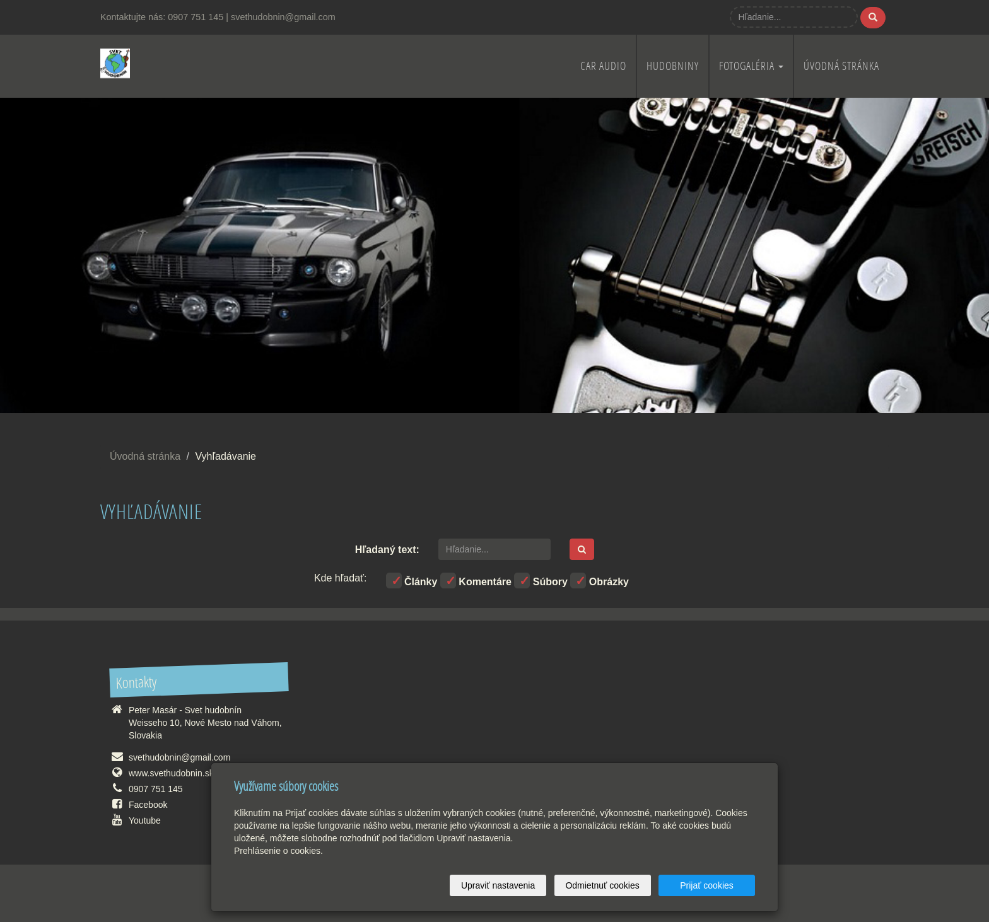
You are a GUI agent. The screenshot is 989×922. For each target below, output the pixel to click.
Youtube (145, 820)
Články (412, 580)
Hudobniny (673, 66)
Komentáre (476, 580)
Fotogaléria (751, 66)
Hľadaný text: (387, 549)
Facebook (148, 805)
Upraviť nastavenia (498, 885)
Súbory (541, 580)
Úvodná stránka (841, 66)
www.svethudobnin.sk (171, 773)
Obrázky (599, 580)
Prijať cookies (707, 885)
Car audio (603, 66)
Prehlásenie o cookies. (278, 851)
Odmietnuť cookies (602, 885)
